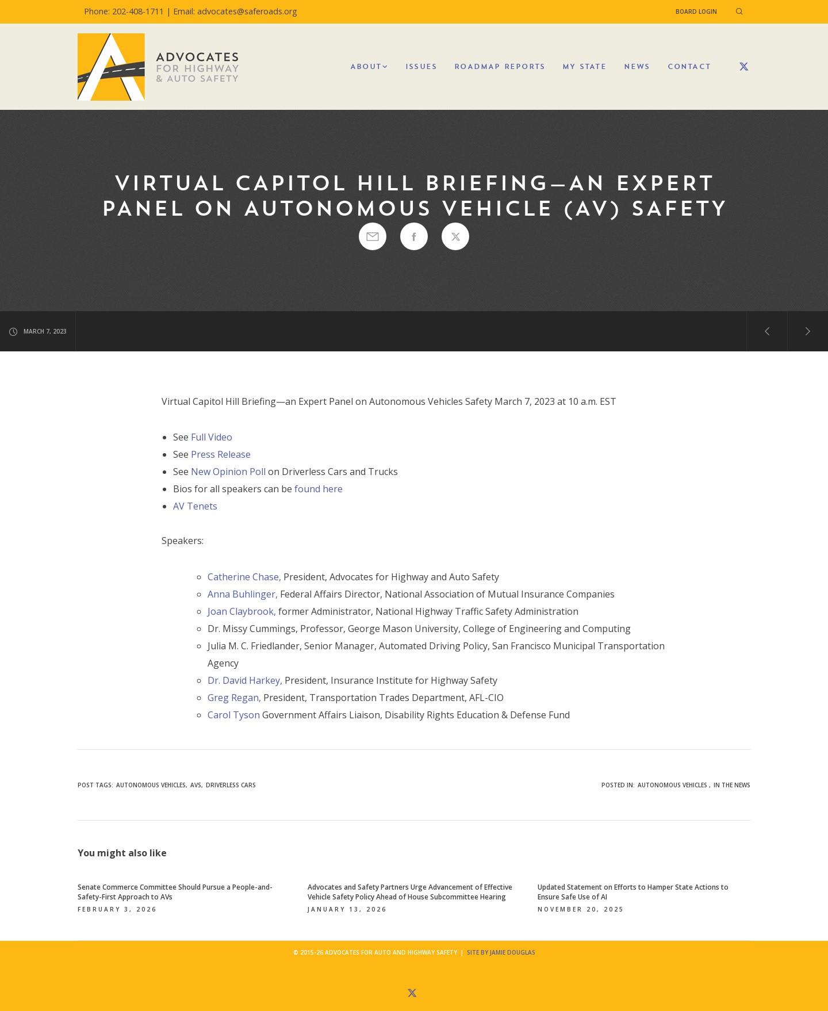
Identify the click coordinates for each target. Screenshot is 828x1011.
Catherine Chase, (244, 576)
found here (318, 488)
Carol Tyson (234, 715)
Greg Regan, (234, 697)
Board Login (696, 11)
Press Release (221, 454)
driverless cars (231, 785)
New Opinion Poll (228, 471)
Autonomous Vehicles (672, 785)
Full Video (211, 437)
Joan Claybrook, (242, 611)
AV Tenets (195, 506)
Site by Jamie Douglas (501, 952)
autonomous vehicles (151, 785)
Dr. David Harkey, (245, 680)
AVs (195, 785)
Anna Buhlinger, (243, 594)
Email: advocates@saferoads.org (235, 11)
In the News (732, 785)
